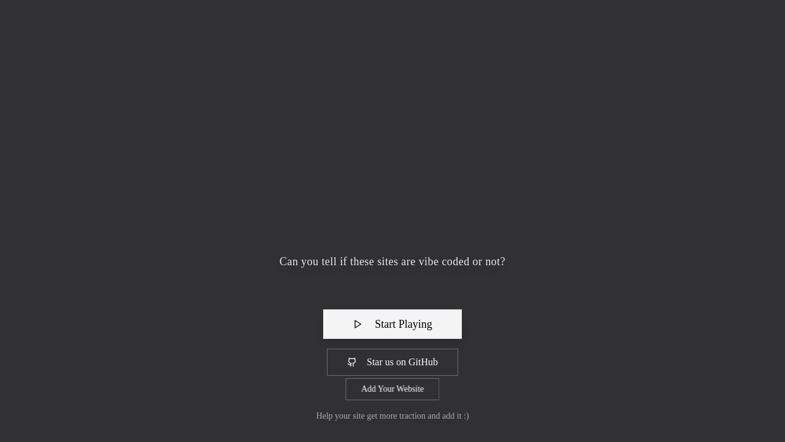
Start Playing (392, 324)
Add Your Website (392, 389)
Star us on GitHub (392, 362)
